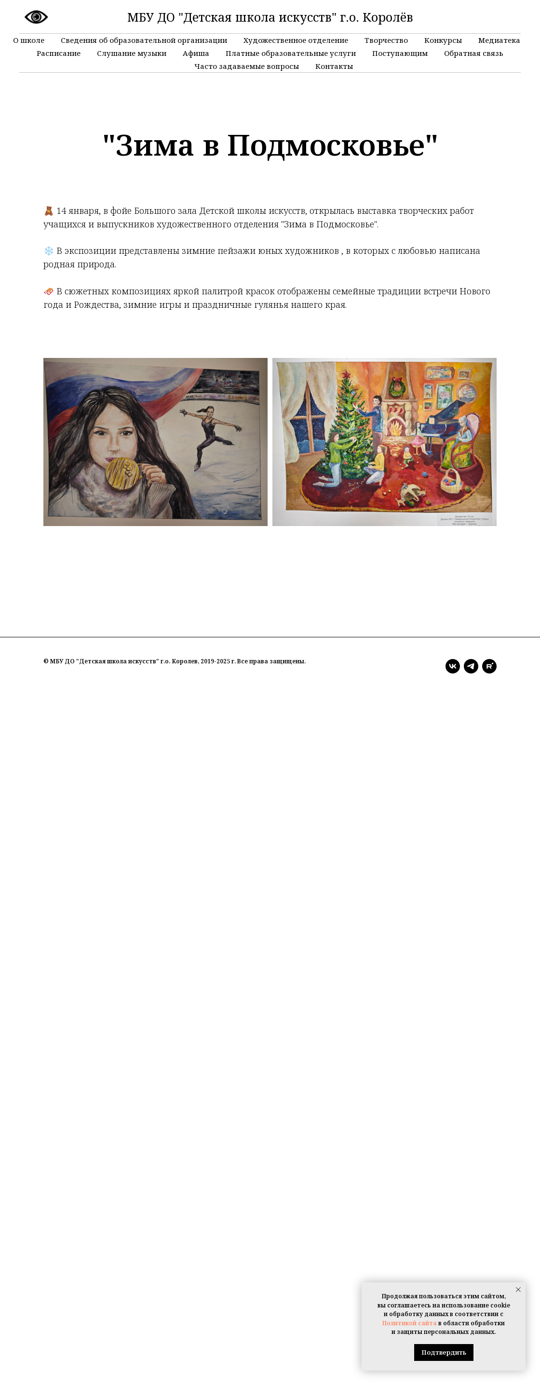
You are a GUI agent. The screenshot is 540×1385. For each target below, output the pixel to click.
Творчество (386, 40)
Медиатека (499, 40)
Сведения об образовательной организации (144, 40)
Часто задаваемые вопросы (246, 66)
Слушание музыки (131, 53)
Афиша (196, 53)
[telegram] (471, 666)
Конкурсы (443, 40)
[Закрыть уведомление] (518, 1289)
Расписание (59, 53)
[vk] (453, 666)
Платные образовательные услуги (291, 53)
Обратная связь (473, 53)
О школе (28, 40)
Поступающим (400, 53)
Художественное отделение (295, 40)
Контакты (334, 66)
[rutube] (489, 666)
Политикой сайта (409, 1323)
